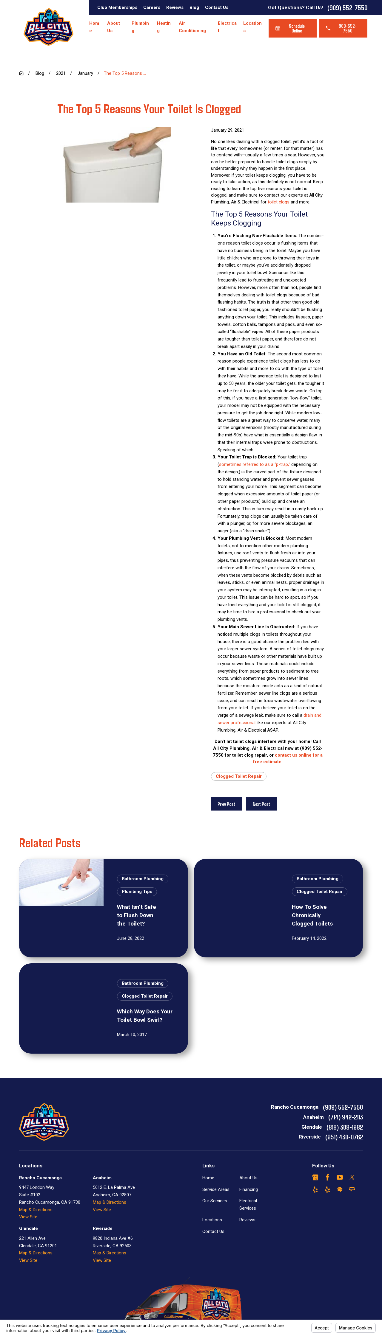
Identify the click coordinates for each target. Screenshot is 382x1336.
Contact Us (216, 7)
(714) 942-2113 (345, 1117)
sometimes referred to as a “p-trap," (255, 464)
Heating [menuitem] (164, 27)
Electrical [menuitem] (227, 27)
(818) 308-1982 (344, 1127)
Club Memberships (117, 7)
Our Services (214, 1200)
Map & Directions (36, 1209)
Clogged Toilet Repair (239, 776)
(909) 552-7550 (347, 7)
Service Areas (215, 1189)
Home (208, 1178)
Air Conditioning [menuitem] (192, 27)
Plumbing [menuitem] (140, 27)
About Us (248, 1178)
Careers (151, 7)
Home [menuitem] (94, 27)
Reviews (175, 7)
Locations (212, 1220)
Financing (248, 1189)
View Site (28, 1217)
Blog (194, 7)
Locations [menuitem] (252, 27)
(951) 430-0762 (344, 1137)
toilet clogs (278, 202)
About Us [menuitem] (113, 27)
